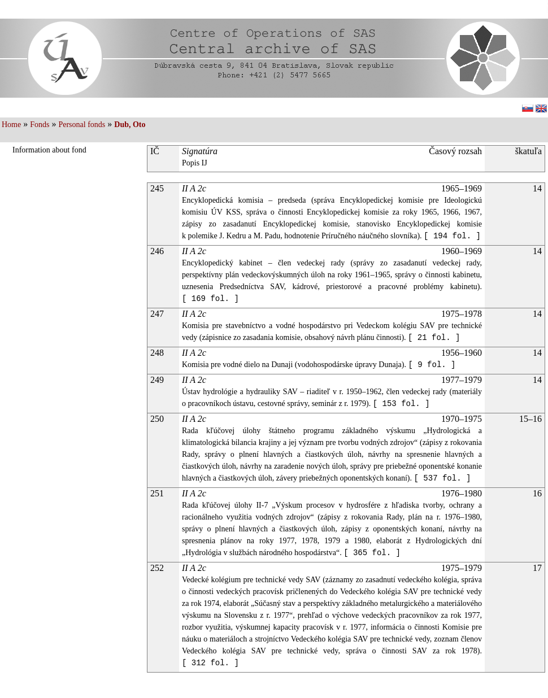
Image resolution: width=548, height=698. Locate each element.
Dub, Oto (129, 124)
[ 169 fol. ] (210, 298)
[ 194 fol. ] (452, 236)
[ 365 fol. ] (372, 552)
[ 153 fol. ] (401, 403)
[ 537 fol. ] (442, 478)
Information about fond (49, 150)
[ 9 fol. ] (431, 364)
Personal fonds (81, 124)
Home (11, 124)
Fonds (39, 124)
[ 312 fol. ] (210, 663)
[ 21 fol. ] (434, 337)
